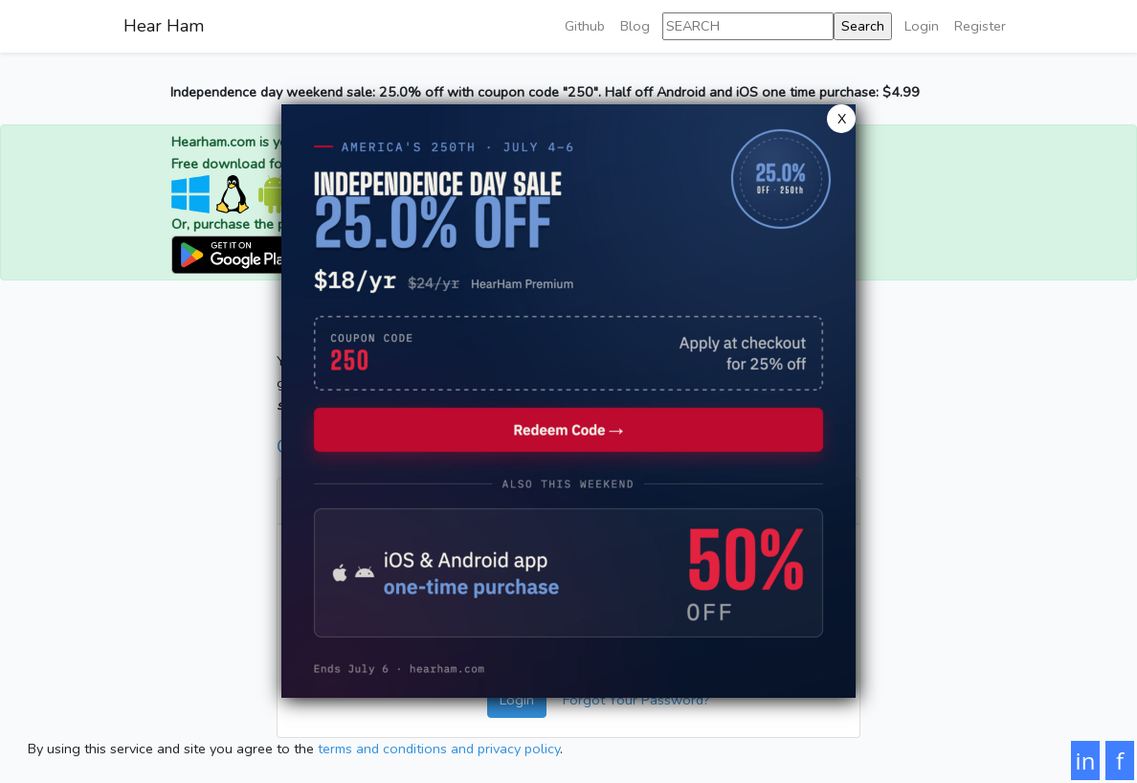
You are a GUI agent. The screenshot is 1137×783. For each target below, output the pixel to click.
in (1086, 760)
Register (980, 25)
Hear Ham (163, 25)
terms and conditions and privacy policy (439, 748)
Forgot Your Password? (636, 699)
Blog (635, 25)
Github (585, 25)
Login (921, 25)
